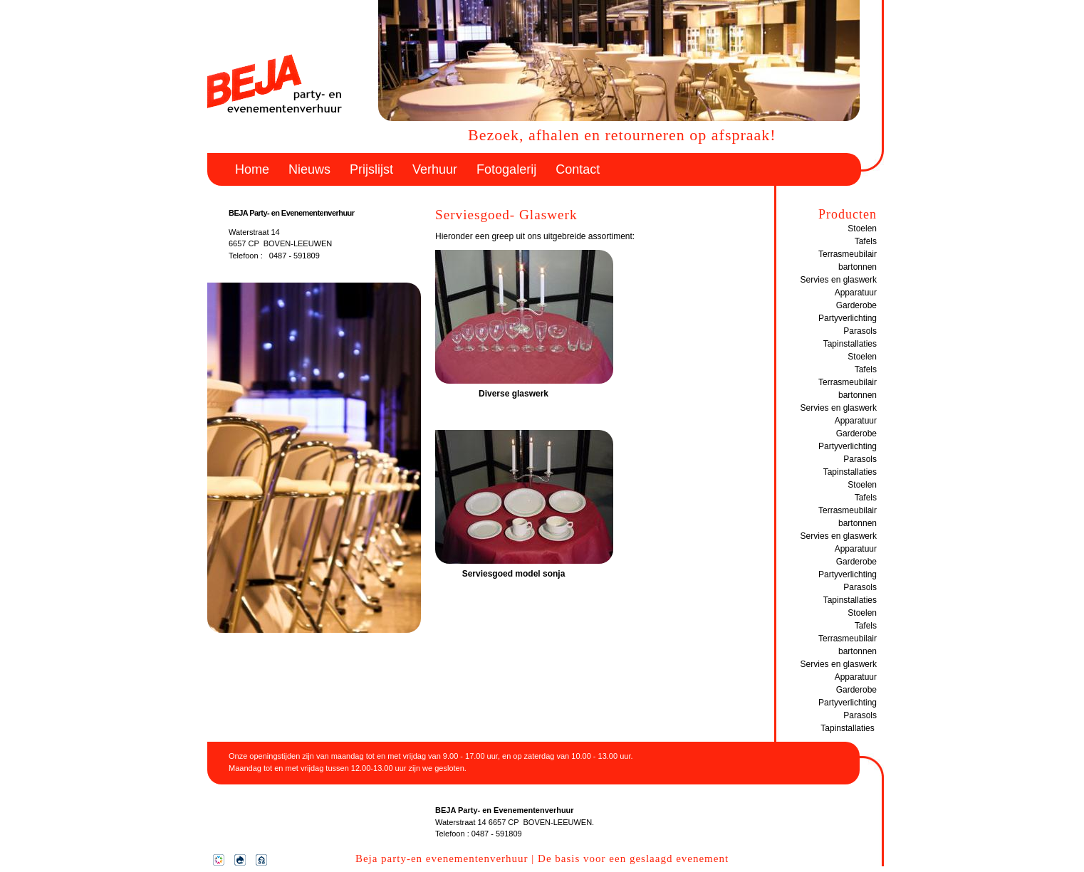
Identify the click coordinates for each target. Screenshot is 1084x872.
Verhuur (434, 169)
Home (252, 169)
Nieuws (309, 169)
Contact (578, 169)
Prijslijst (371, 169)
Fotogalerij (506, 169)
